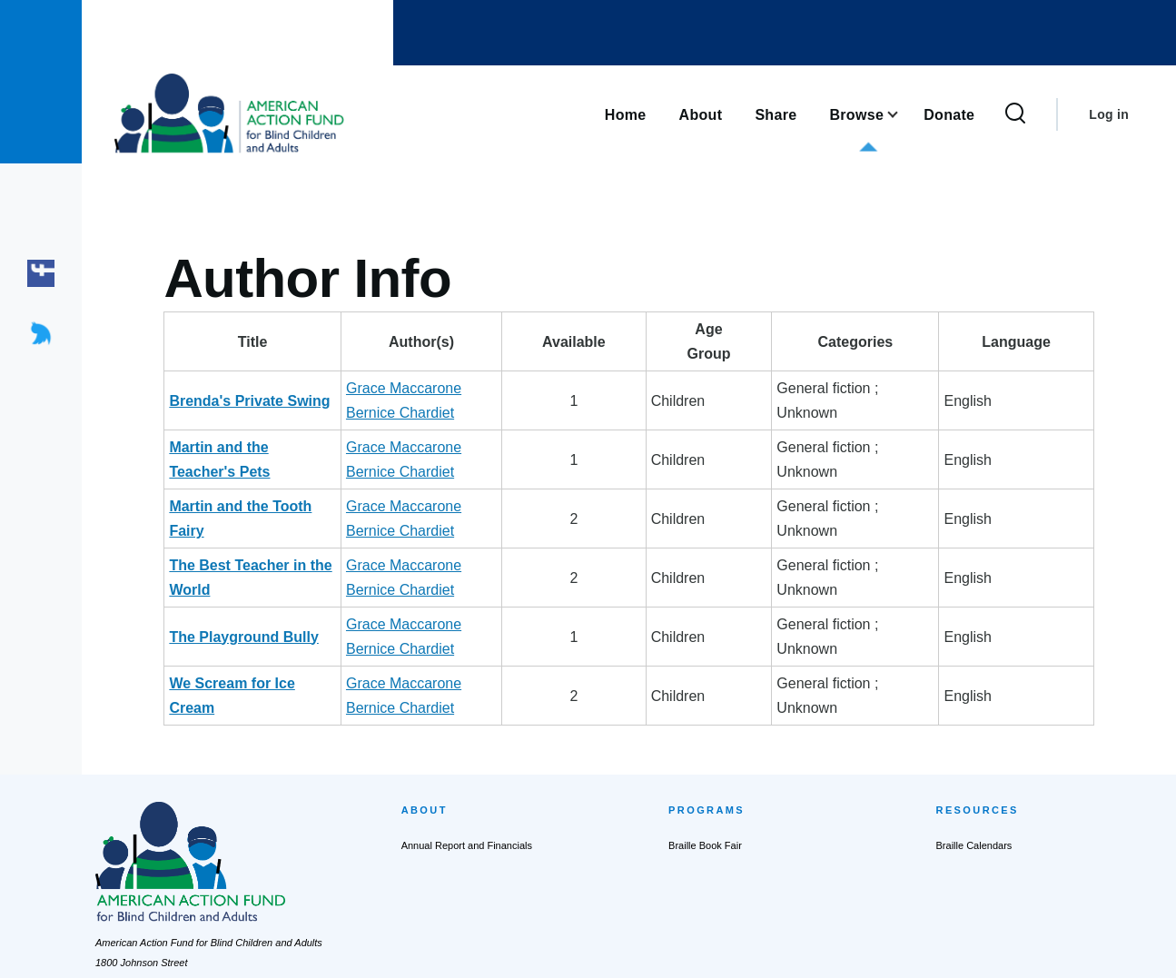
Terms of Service (627, 947)
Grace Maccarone (469, 388)
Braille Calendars (974, 698)
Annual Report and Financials (466, 698)
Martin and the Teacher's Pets (271, 422)
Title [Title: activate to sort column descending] (286, 342)
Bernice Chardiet (585, 388)
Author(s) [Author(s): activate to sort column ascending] (539, 342)
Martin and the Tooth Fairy (260, 457)
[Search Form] (1015, 114)
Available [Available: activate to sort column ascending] (711, 342)
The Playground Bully (243, 526)
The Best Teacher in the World (273, 491)
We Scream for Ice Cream (256, 560)
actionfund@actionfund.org (155, 883)
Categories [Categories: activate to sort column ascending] (914, 342)
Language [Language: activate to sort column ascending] (1052, 342)
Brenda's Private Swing (249, 388)
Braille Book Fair (705, 698)
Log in (1109, 114)
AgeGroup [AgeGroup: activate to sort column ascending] (783, 341)
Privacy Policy (541, 947)
